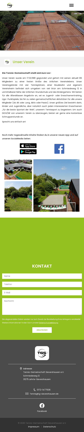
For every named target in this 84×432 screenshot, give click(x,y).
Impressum (33, 426)
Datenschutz (49, 426)
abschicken (42, 330)
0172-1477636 (43, 389)
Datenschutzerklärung (48, 323)
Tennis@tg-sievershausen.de (44, 393)
